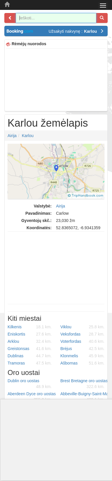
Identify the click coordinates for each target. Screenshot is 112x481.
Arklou (30, 341)
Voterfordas (83, 341)
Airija (12, 135)
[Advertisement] (56, 79)
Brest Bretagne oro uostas (84, 383)
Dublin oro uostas (30, 383)
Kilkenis (30, 327)
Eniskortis (30, 334)
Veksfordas (83, 334)
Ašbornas (83, 363)
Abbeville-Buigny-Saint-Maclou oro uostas (85, 396)
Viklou (83, 327)
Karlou (27, 135)
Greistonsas (30, 348)
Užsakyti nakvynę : (76, 31)
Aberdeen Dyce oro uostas (32, 396)
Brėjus (83, 348)
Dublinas (30, 356)
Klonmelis (83, 356)
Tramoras (30, 363)
